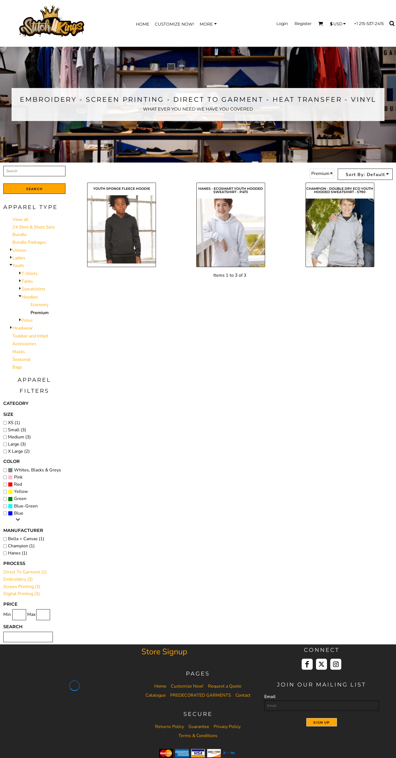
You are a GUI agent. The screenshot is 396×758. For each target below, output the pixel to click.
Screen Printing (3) (21, 587)
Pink (18, 477)
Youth (18, 266)
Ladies (18, 258)
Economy (39, 305)
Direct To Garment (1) (25, 572)
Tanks (27, 281)
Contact (243, 695)
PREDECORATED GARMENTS (200, 695)
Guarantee (198, 727)
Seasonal (21, 359)
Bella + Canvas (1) (26, 539)
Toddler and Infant (30, 336)
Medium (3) (19, 437)
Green (20, 499)
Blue (18, 513)
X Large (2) (19, 451)
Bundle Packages (29, 242)
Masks (18, 352)
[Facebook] (307, 664)
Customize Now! (187, 686)
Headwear (22, 328)
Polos (27, 320)
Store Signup (164, 651)
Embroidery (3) (18, 579)
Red (18, 484)
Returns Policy (169, 727)
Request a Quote (224, 686)
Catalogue (155, 695)
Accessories (24, 344)
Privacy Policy (227, 727)
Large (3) (17, 444)
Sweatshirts (33, 289)
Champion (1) (21, 546)
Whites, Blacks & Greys (37, 470)
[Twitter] (321, 664)
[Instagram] (335, 664)
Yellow (21, 491)
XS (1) (14, 423)
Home (160, 686)
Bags (17, 367)
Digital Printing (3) (21, 594)
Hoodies (29, 297)
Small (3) (17, 430)
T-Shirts (29, 274)
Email (270, 697)
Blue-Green (26, 506)
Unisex (19, 250)
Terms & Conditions (198, 736)
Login (282, 23)
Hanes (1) (17, 553)
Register (303, 23)
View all (20, 219)
